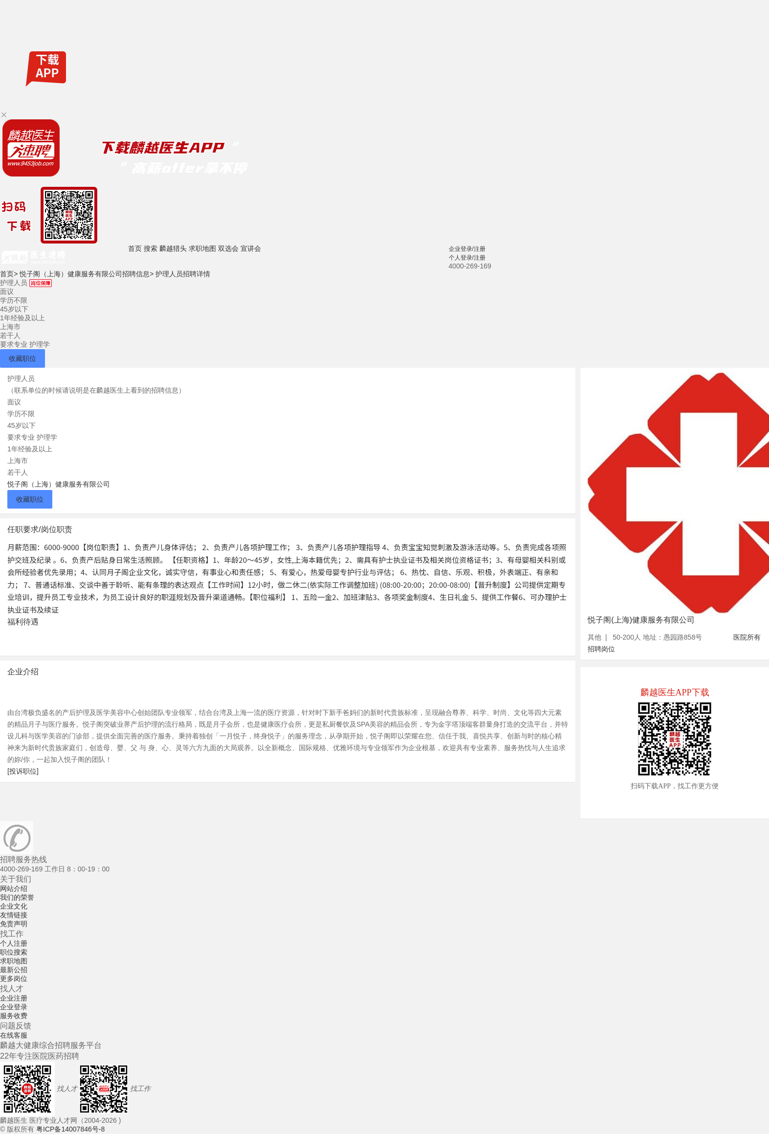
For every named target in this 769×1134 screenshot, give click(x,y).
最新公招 (13, 970)
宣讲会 (251, 248)
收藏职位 (22, 358)
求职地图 (202, 248)
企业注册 (13, 998)
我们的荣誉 (17, 897)
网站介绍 (13, 888)
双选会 (228, 248)
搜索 (150, 248)
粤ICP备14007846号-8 (70, 1129)
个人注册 (13, 943)
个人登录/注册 (467, 257)
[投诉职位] (23, 771)
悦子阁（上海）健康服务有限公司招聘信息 (87, 274)
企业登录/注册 (467, 248)
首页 (135, 248)
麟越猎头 (173, 248)
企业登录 (13, 1007)
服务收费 (13, 1016)
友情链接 (13, 915)
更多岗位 (13, 978)
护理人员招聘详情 (182, 274)
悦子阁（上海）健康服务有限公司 (58, 484)
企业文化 (13, 906)
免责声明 (13, 924)
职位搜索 (13, 952)
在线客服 (13, 1035)
